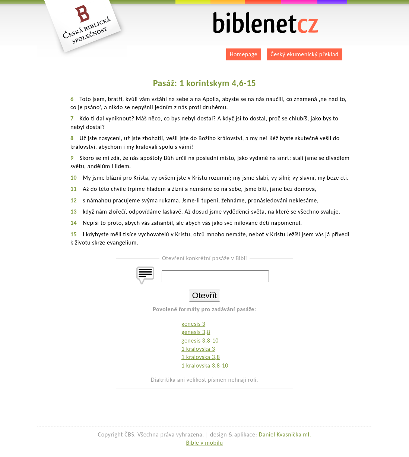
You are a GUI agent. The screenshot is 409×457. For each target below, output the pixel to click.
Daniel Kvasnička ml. (285, 434)
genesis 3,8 (195, 331)
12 (73, 200)
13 (73, 211)
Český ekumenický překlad (304, 54)
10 (73, 177)
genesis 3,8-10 (200, 340)
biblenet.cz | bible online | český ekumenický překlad (266, 23)
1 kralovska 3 (198, 348)
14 (73, 222)
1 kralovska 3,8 (200, 356)
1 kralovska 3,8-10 (204, 365)
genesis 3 (193, 323)
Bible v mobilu (204, 442)
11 (73, 188)
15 (73, 234)
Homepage (244, 54)
